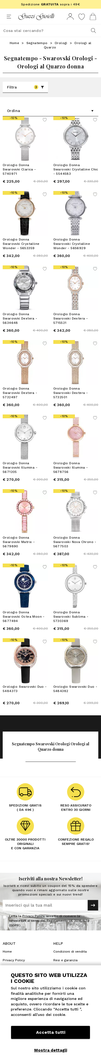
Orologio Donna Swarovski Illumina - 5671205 (20, 467)
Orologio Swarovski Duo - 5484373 (25, 689)
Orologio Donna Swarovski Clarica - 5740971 (19, 169)
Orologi (61, 43)
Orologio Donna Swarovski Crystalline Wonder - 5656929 (71, 244)
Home (14, 43)
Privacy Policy (33, 916)
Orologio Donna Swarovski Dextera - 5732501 (70, 393)
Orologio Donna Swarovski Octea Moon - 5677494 (24, 616)
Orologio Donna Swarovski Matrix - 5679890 (19, 542)
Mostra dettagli (50, 1050)
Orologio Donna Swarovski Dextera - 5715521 (70, 318)
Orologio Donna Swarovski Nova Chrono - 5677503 (74, 542)
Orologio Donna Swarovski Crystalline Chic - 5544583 (75, 169)
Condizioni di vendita (70, 951)
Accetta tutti (50, 1032)
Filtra (25, 87)
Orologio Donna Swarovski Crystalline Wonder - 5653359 (21, 244)
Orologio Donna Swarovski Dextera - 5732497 (20, 393)
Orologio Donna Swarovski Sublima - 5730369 (71, 616)
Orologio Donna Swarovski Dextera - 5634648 (20, 318)
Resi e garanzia (65, 960)
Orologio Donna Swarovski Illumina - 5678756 (70, 467)
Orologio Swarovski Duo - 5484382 (75, 689)
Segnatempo (37, 43)
